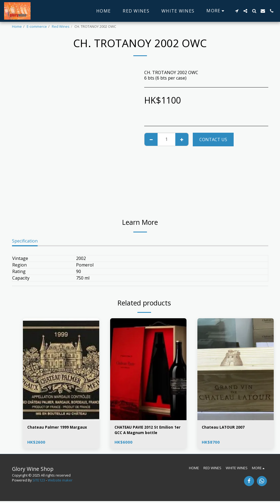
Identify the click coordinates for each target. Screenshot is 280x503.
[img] (61, 369)
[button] (237, 11)
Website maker (60, 482)
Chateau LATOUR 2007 (226, 428)
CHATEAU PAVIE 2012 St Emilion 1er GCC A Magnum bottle (148, 431)
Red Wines (61, 26)
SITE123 (38, 482)
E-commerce (37, 26)
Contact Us (213, 140)
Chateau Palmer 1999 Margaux (61, 428)
